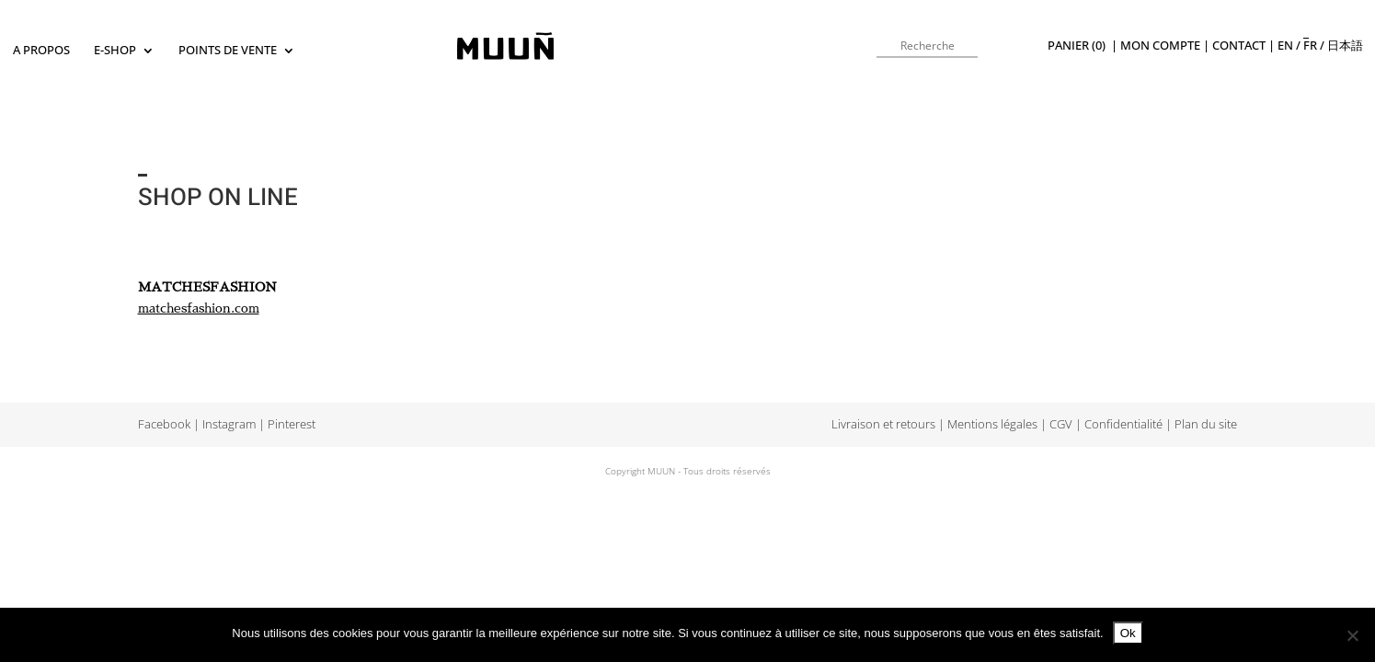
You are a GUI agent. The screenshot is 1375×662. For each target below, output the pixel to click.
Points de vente (227, 51)
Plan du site (1205, 424)
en (1285, 45)
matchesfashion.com (198, 308)
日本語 (1345, 45)
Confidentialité (1123, 424)
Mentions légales (992, 424)
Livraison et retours (883, 424)
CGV (1060, 424)
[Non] (1352, 635)
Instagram (229, 424)
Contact (1239, 45)
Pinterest (291, 424)
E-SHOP (115, 51)
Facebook (164, 424)
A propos (41, 51)
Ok (1128, 633)
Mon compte (1160, 45)
